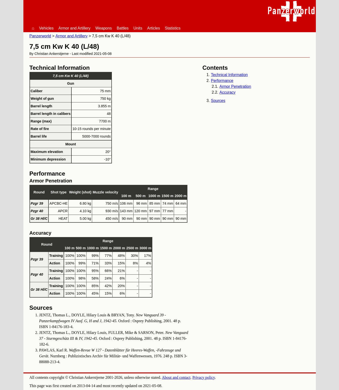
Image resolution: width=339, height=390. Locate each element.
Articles (153, 28)
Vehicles (46, 28)
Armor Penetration (235, 86)
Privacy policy (203, 377)
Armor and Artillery (74, 28)
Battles (123, 28)
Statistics (173, 28)
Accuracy (228, 92)
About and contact (176, 377)
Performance (222, 81)
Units (138, 28)
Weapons (103, 28)
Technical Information (229, 75)
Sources (218, 101)
